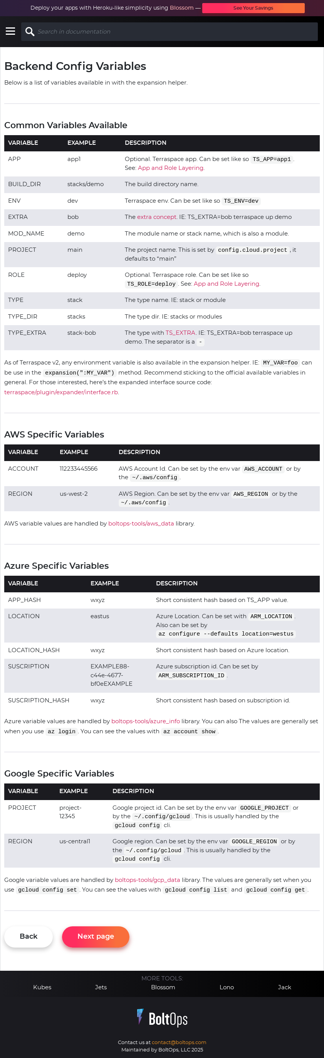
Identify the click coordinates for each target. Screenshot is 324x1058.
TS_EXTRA (181, 333)
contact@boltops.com (179, 1042)
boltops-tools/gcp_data (147, 880)
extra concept (156, 217)
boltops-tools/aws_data (141, 524)
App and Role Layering (170, 168)
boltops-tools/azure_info (145, 721)
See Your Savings (253, 8)
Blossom (182, 8)
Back (28, 936)
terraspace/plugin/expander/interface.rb (61, 392)
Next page (95, 936)
